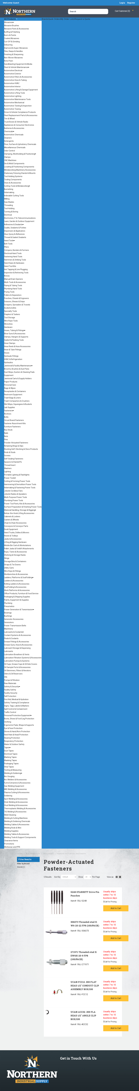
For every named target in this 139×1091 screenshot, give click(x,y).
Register (131, 2)
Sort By (57, 877)
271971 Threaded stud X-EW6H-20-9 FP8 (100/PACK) (84, 956)
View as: (110, 877)
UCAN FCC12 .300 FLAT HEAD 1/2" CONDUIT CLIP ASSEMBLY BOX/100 (85, 986)
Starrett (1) (21, 867)
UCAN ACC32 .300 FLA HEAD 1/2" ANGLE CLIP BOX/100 (83, 1016)
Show (80, 877)
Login (122, 2)
